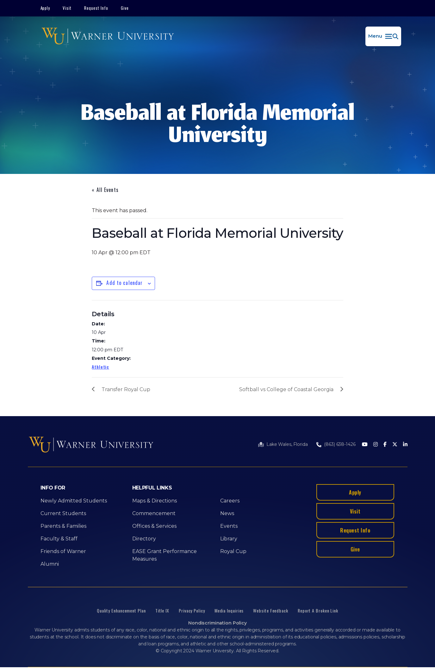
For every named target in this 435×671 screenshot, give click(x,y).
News (227, 513)
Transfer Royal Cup (126, 389)
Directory (144, 539)
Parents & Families (63, 526)
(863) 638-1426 (339, 444)
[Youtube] (365, 444)
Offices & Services (154, 526)
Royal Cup (233, 551)
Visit (67, 8)
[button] (383, 36)
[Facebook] (385, 444)
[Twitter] (394, 444)
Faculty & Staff (59, 539)
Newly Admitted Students (73, 501)
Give (125, 8)
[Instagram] (375, 444)
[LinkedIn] (405, 444)
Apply (45, 8)
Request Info (96, 8)
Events (229, 526)
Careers (229, 501)
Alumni (49, 564)
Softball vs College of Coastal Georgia (286, 389)
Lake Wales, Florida (287, 444)
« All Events (105, 190)
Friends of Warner (63, 551)
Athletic (100, 366)
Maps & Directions (154, 501)
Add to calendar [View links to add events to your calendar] (124, 283)
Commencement (154, 513)
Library (228, 539)
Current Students (63, 513)
